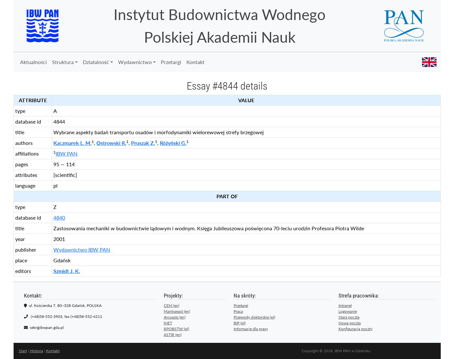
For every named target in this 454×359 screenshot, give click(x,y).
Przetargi (171, 62)
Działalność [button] (96, 62)
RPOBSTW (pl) (176, 328)
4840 (59, 217)
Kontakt (195, 62)
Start (23, 350)
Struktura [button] (63, 62)
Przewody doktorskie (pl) (254, 317)
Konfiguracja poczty (355, 328)
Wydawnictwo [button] (135, 62)
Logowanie (347, 311)
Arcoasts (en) (174, 317)
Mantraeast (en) (177, 311)
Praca (238, 311)
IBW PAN (66, 153)
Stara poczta (349, 317)
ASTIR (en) (173, 334)
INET (168, 323)
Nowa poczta (349, 323)
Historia (36, 350)
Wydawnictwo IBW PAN (81, 249)
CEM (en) (171, 305)
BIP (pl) (240, 323)
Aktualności (33, 62)
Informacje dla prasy (251, 328)
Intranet (345, 305)
